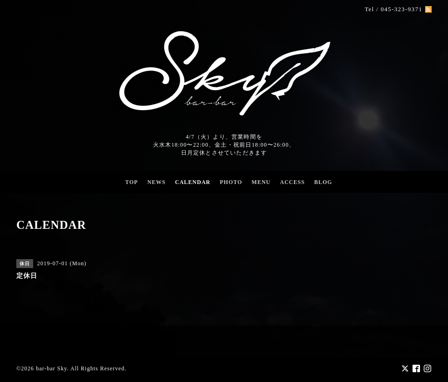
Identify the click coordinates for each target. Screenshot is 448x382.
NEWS (156, 182)
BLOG (323, 182)
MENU (261, 182)
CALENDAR (192, 182)
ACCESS (292, 182)
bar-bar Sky (51, 368)
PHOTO (231, 182)
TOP (131, 182)
